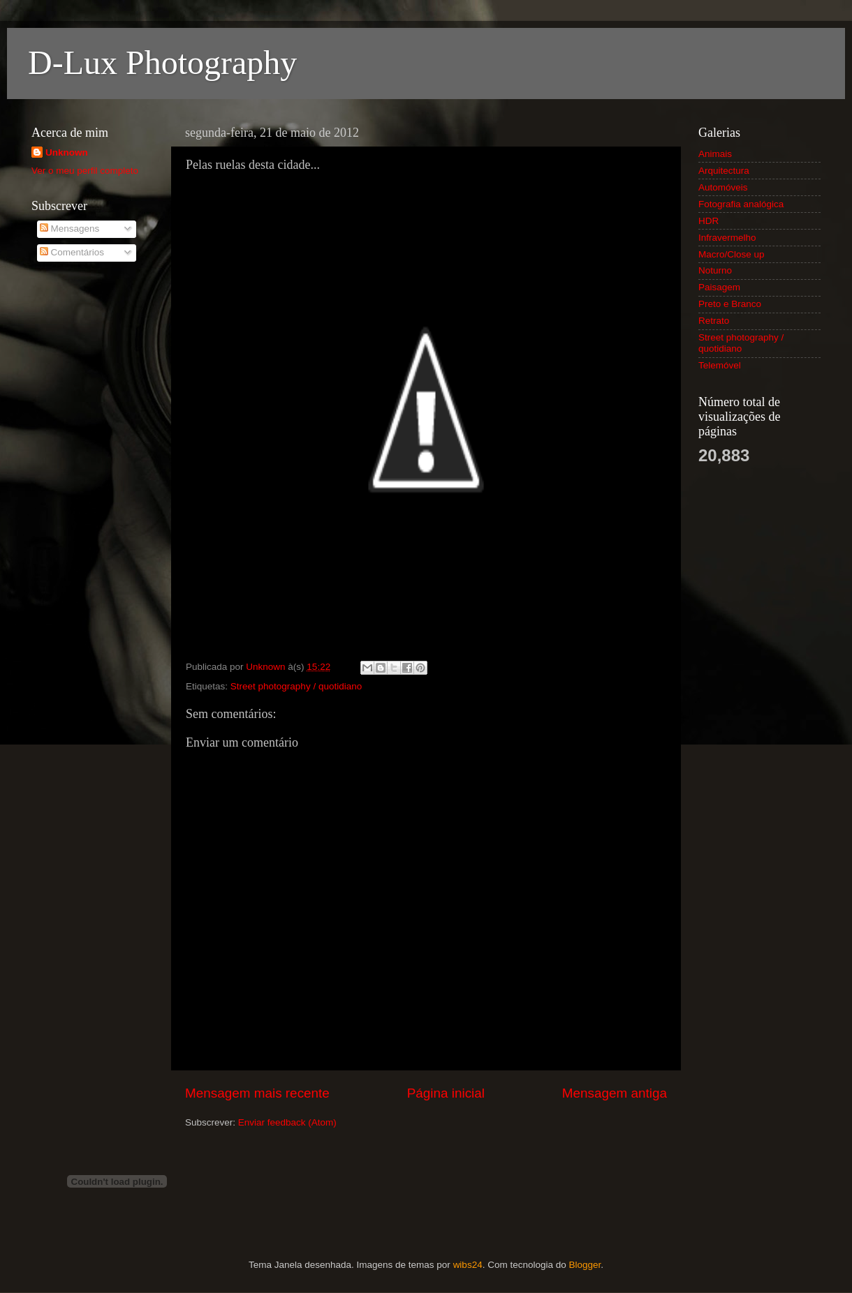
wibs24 (468, 1265)
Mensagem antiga (614, 1093)
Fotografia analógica (741, 204)
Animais (715, 154)
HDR (708, 221)
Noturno (715, 270)
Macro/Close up (731, 254)
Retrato (713, 320)
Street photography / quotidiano (296, 686)
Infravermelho (727, 237)
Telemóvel (719, 365)
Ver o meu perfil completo (84, 170)
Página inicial (446, 1093)
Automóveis (723, 187)
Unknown (66, 152)
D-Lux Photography (162, 62)
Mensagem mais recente (257, 1093)
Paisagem (719, 287)
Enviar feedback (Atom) (287, 1122)
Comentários (72, 252)
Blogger (584, 1265)
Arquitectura (723, 170)
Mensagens (70, 228)
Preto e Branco (729, 304)
